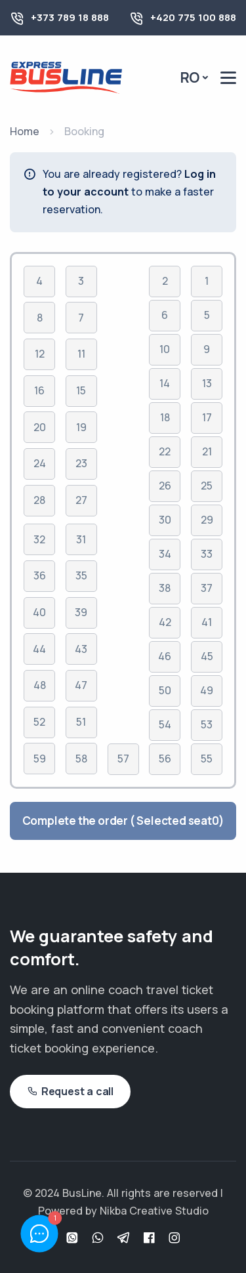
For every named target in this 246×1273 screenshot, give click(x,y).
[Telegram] (125, 1238)
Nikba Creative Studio (154, 1210)
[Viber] (99, 1238)
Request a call (70, 1091)
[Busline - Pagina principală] (66, 76)
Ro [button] (190, 77)
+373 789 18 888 (70, 17)
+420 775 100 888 (193, 17)
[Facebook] (150, 1238)
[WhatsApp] (74, 1238)
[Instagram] (174, 1238)
